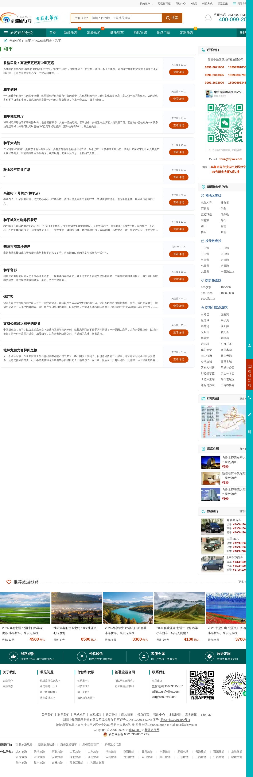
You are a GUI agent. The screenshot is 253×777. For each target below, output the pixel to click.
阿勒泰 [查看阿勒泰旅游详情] (205, 208)
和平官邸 (10, 270)
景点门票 (163, 32)
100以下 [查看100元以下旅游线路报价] (206, 287)
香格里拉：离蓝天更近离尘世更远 (28, 63)
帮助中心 (181, 3)
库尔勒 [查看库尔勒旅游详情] (225, 214)
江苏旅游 (21, 757)
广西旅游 (200, 757)
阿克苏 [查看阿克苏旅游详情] (205, 220)
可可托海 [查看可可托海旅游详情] (226, 343)
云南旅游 (111, 757)
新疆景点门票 (113, 744)
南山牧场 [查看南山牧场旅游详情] (206, 355)
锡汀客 (8, 296)
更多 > (242, 581)
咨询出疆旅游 (231, 385)
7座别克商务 (235, 557)
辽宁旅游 (39, 762)
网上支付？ (83, 692)
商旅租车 (117, 32)
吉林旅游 (57, 762)
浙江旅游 (39, 757)
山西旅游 (75, 751)
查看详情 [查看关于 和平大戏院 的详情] (178, 152)
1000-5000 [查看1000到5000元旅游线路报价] (227, 293)
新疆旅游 (70, 32)
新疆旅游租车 (68, 744)
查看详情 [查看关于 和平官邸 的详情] (178, 279)
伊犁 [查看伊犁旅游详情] (223, 208)
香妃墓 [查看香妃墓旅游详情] (225, 332)
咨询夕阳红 (230, 408)
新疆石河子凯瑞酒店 (235, 473)
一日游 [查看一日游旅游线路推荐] (205, 248)
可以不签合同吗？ (125, 680)
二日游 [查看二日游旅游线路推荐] (225, 248)
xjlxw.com (135, 729)
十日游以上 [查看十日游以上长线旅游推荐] (227, 271)
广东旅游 (183, 757)
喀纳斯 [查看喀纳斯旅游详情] (225, 338)
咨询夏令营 (230, 393)
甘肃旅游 (147, 751)
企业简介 (8, 680)
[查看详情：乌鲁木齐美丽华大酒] (211, 462)
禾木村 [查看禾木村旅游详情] (205, 343)
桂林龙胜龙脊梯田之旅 (20, 350)
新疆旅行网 (152, 729)
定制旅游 (186, 32)
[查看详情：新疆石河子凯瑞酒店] (211, 478)
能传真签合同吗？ (125, 686)
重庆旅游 (165, 757)
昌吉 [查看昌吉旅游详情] (223, 226)
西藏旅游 (218, 751)
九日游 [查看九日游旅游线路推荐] (205, 271)
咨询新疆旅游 (231, 378)
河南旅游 (111, 751)
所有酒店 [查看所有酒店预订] (245, 448)
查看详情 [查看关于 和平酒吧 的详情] (178, 98)
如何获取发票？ (86, 697)
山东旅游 (93, 751)
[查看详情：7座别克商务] (212, 564)
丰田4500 (233, 538)
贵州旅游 (129, 757)
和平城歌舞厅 (13, 116)
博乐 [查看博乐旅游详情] (203, 232)
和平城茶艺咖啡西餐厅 (20, 220)
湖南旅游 (93, 757)
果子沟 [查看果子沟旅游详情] (225, 320)
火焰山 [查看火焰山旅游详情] (205, 332)
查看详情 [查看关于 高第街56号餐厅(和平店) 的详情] (178, 202)
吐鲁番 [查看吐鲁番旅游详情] (225, 202)
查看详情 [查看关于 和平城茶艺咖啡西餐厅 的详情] (178, 229)
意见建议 (157, 680)
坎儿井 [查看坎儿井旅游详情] (225, 326)
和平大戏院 (11, 143)
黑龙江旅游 (76, 762)
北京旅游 (21, 751)
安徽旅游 (57, 757)
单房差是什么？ (49, 686)
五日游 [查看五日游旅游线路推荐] (205, 259)
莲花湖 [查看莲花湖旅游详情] (205, 338)
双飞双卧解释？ (49, 692)
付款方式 (207, 3)
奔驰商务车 (234, 520)
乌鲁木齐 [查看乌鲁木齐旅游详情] (206, 202)
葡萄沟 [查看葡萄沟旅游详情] (205, 326)
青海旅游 (200, 751)
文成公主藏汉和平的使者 (21, 323)
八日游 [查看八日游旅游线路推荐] (225, 265)
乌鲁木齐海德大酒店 (235, 489)
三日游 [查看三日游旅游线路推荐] (205, 253)
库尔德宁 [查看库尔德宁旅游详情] (206, 349)
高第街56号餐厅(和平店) (21, 193)
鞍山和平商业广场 (16, 170)
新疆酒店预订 (90, 744)
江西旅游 (218, 757)
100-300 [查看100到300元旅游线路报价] (226, 287)
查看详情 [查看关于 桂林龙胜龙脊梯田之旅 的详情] (178, 359)
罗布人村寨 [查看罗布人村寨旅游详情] (208, 367)
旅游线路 (95, 714)
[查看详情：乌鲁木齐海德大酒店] (211, 494)
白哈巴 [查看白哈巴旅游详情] (205, 314)
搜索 (172, 18)
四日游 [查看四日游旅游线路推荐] (225, 253)
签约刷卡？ (83, 680)
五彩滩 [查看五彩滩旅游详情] (225, 314)
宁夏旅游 (165, 751)
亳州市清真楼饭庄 (16, 247)
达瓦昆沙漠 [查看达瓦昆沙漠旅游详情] (208, 385)
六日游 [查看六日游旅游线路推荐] (225, 259)
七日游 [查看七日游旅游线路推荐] (205, 265)
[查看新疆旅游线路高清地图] (225, 421)
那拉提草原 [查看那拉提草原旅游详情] (208, 373)
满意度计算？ (47, 697)
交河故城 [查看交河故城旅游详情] (206, 361)
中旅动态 (8, 686)
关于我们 (47, 714)
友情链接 (175, 714)
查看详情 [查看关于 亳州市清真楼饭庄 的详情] (178, 254)
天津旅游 (39, 751)
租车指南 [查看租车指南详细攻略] (245, 511)
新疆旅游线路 (46, 744)
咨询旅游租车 (231, 401)
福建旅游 (236, 757)
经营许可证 (164, 3)
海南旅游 (21, 762)
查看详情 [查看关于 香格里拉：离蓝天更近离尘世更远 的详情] (178, 72)
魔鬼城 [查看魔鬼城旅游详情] (205, 320)
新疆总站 (183, 751)
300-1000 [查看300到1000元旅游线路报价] (207, 293)
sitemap (206, 714)
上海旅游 (236, 751)
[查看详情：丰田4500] (212, 545)
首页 (52, 32)
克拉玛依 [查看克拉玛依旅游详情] (206, 214)
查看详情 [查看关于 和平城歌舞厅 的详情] (178, 125)
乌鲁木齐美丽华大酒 (235, 457)
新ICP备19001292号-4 (175, 719)
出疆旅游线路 (24, 744)
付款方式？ (83, 686)
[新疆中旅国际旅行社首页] (33, 18)
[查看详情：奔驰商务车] (212, 526)
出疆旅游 (94, 32)
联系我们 (63, 714)
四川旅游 (147, 757)
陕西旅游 (129, 751)
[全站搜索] (126, 17)
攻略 (245, 32)
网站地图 (79, 714)
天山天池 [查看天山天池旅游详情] (226, 355)
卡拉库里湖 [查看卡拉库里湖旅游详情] (208, 379)
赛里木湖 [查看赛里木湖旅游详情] (226, 349)
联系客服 (223, 3)
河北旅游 (57, 751)
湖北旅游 (75, 757)
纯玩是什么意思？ (50, 680)
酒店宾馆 (140, 32)
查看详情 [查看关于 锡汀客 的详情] (178, 305)
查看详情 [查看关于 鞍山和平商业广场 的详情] (178, 177)
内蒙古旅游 (97, 762)
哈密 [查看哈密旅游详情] (223, 232)
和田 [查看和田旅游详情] (203, 226)
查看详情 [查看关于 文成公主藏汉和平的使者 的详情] (178, 332)
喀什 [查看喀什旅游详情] (223, 220)
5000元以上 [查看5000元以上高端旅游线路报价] (208, 298)
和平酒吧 (10, 89)
